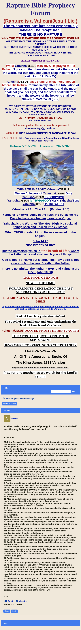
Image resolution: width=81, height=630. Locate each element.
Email (10, 601)
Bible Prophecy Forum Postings (18, 398)
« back (5, 623)
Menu (6, 388)
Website (23, 601)
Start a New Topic (9, 404)
